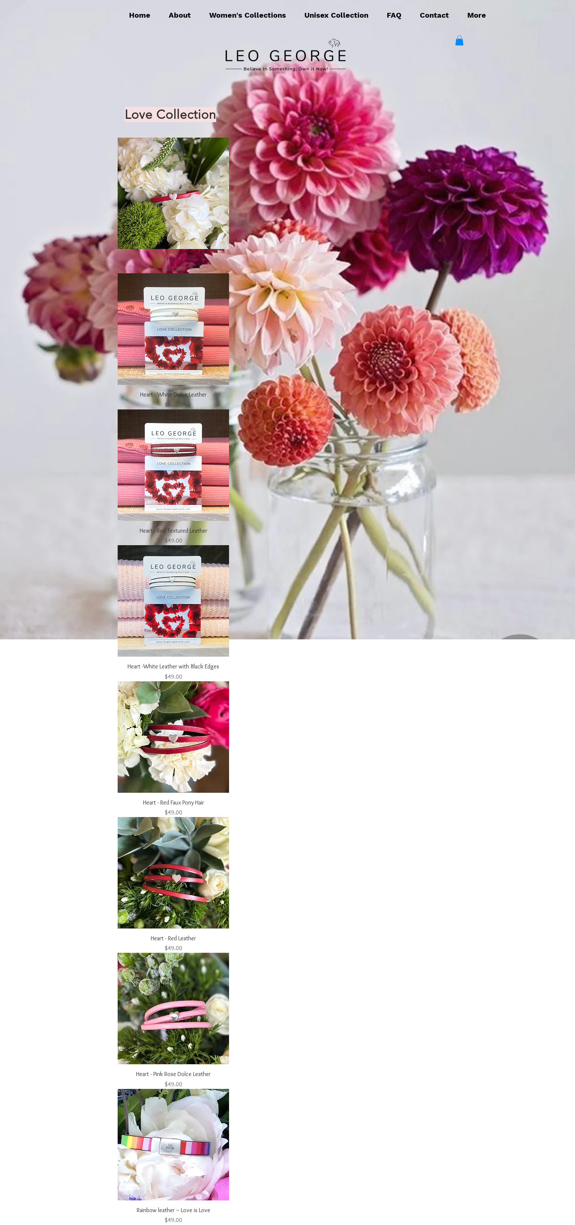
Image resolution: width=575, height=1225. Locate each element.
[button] (247, 15)
